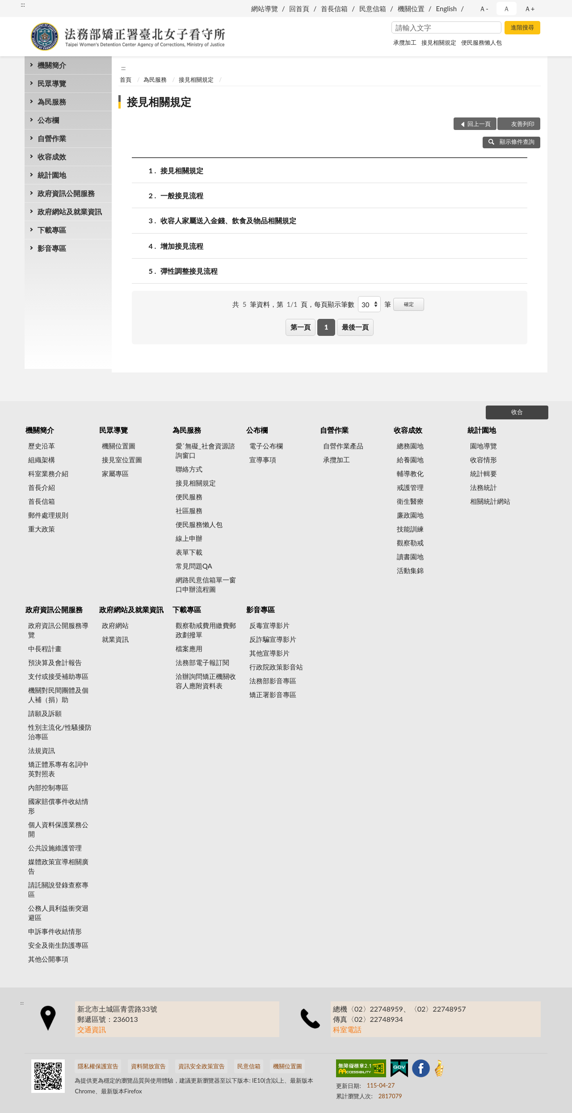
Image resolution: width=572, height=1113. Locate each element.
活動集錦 (410, 570)
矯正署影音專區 (272, 694)
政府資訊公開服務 (66, 193)
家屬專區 (115, 473)
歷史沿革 (41, 446)
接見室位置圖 (122, 460)
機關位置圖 (118, 446)
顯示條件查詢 (511, 141)
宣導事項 (262, 460)
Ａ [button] (506, 8)
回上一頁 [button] (479, 123)
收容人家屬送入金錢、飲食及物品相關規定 (228, 220)
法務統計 (483, 487)
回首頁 (299, 8)
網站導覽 (264, 8)
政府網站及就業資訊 (70, 211)
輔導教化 (410, 473)
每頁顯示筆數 (334, 304)
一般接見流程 (181, 195)
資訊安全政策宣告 (201, 1066)
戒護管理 (410, 487)
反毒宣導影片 (269, 625)
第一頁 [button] (300, 327)
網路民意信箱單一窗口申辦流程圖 (206, 584)
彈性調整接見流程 (189, 271)
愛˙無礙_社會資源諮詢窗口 (205, 450)
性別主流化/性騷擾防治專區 (60, 732)
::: (23, 4)
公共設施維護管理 (55, 848)
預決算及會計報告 (55, 662)
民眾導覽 (52, 83)
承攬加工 (404, 42)
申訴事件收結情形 (55, 931)
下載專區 (52, 230)
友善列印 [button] (522, 123)
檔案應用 (189, 648)
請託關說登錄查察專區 (58, 889)
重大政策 (41, 529)
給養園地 (410, 460)
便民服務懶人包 (481, 42)
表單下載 (189, 552)
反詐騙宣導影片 (272, 639)
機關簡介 (52, 65)
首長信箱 (334, 8)
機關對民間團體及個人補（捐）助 (58, 694)
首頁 (125, 79)
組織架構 (41, 460)
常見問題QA (194, 566)
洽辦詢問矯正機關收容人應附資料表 (206, 681)
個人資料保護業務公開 (58, 829)
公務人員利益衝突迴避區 (58, 912)
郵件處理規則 (48, 515)
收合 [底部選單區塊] (517, 411)
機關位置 (411, 8)
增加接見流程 (181, 246)
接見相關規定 (438, 42)
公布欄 (48, 120)
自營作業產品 (343, 446)
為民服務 (52, 101)
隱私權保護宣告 (98, 1066)
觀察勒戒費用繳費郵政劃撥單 (206, 630)
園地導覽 (483, 446)
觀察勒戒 (410, 543)
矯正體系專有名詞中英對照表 (58, 769)
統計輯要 (483, 473)
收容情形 (483, 460)
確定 (409, 304)
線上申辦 (189, 538)
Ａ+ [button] (529, 8)
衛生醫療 (410, 501)
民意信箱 (372, 8)
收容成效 (52, 156)
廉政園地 (410, 515)
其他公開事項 (48, 959)
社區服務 (189, 510)
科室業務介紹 (48, 473)
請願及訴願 (45, 713)
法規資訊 (41, 750)
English (446, 8)
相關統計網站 (490, 501)
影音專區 (52, 248)
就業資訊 (115, 639)
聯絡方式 (189, 469)
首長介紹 (41, 487)
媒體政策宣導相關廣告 (58, 866)
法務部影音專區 (272, 681)
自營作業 (52, 138)
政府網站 (115, 625)
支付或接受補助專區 (58, 676)
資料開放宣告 (148, 1066)
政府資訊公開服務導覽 (58, 630)
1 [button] (326, 327)
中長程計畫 (45, 648)
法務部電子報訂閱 (202, 662)
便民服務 (189, 497)
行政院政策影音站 (276, 667)
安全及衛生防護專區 (58, 945)
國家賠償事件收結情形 (58, 806)
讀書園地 (410, 556)
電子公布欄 (266, 446)
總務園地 (410, 446)
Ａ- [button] (483, 8)
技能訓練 (410, 529)
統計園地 (52, 175)
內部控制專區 (48, 787)
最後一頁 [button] (355, 327)
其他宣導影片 (269, 653)
